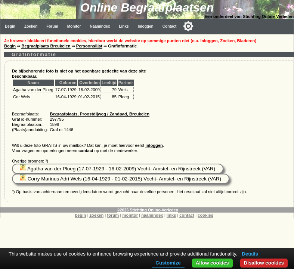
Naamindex (100, 26)
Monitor (74, 26)
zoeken (96, 215)
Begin (10, 26)
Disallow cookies (264, 263)
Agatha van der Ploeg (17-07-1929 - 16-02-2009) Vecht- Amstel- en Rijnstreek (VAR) (117, 168)
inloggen (154, 145)
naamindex (152, 215)
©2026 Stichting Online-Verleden (147, 210)
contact (85, 150)
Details (250, 254)
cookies (205, 215)
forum (113, 215)
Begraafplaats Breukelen (45, 46)
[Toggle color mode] (188, 26)
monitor (130, 215)
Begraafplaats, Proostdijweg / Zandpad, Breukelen (99, 114)
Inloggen (146, 26)
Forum (52, 26)
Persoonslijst (89, 46)
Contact (170, 26)
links (171, 215)
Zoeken (30, 26)
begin (80, 215)
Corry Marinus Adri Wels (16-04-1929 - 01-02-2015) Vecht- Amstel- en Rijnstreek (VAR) (120, 179)
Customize (167, 263)
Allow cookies (212, 263)
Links (124, 26)
